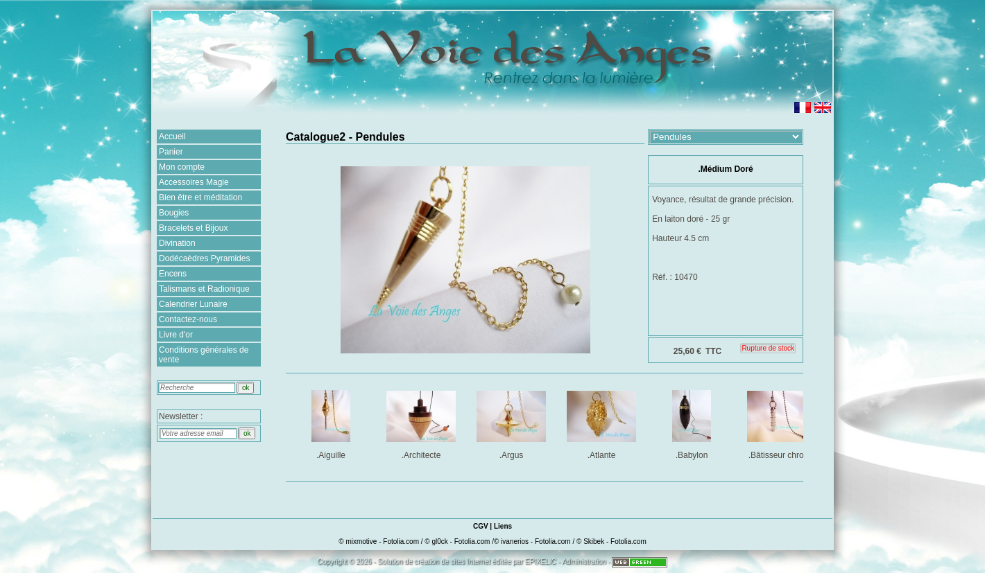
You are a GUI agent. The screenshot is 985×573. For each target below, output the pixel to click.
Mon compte (182, 167)
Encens (173, 274)
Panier (171, 152)
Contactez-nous (188, 319)
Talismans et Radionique (204, 289)
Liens (503, 526)
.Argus (512, 422)
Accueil (172, 136)
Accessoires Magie (194, 182)
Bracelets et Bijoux (193, 228)
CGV (480, 526)
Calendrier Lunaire (193, 304)
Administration (584, 561)
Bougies (174, 213)
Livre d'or (176, 335)
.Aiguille (331, 422)
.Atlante (602, 422)
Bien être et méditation (200, 197)
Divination (177, 243)
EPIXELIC (540, 561)
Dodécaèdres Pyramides (204, 258)
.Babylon (692, 422)
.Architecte (422, 422)
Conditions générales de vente (203, 354)
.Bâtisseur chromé (782, 422)
